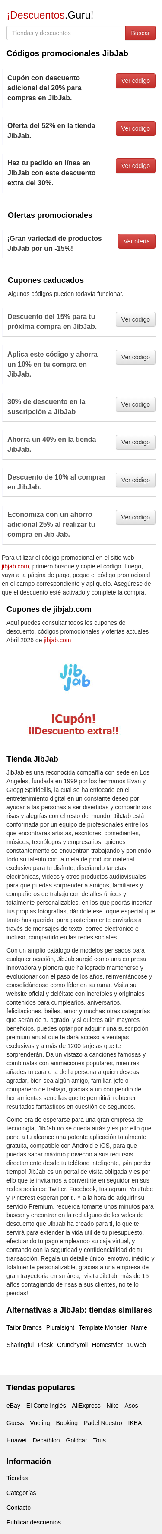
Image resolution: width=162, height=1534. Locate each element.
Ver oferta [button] (137, 241)
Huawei (16, 1440)
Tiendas (17, 1478)
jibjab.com (15, 566)
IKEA (135, 1422)
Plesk (45, 1344)
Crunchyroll (72, 1344)
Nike (113, 1405)
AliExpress (86, 1405)
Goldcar (76, 1440)
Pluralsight (60, 1327)
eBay (13, 1405)
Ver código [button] (135, 80)
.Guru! (49, 15)
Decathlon (46, 1440)
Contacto (18, 1507)
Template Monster (103, 1327)
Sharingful (20, 1344)
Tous (99, 1440)
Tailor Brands (24, 1327)
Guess (15, 1422)
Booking (67, 1422)
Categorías (21, 1492)
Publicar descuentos (33, 1522)
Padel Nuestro (103, 1422)
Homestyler (107, 1344)
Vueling (40, 1422)
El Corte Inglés (46, 1405)
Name (139, 1327)
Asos (131, 1405)
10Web (136, 1344)
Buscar (140, 33)
